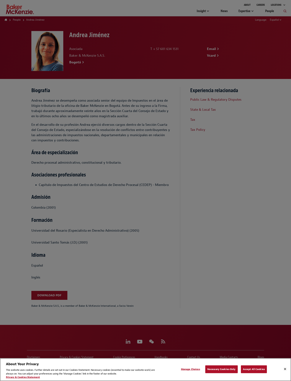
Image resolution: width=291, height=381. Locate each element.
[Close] (285, 369)
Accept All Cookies (254, 369)
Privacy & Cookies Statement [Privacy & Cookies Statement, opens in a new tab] (23, 377)
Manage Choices (190, 369)
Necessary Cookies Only (221, 369)
